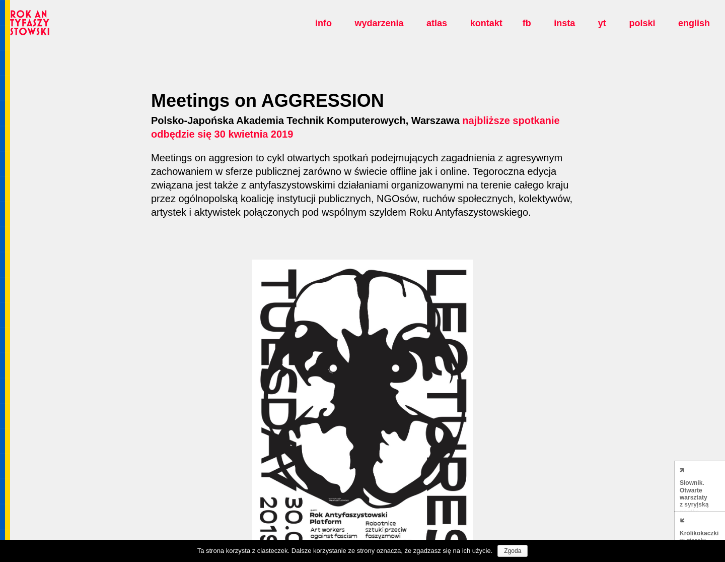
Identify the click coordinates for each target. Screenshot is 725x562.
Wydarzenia (378, 23)
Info (323, 23)
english (694, 23)
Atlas (436, 23)
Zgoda (512, 550)
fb (527, 23)
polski (642, 23)
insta (564, 23)
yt (602, 23)
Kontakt (486, 23)
